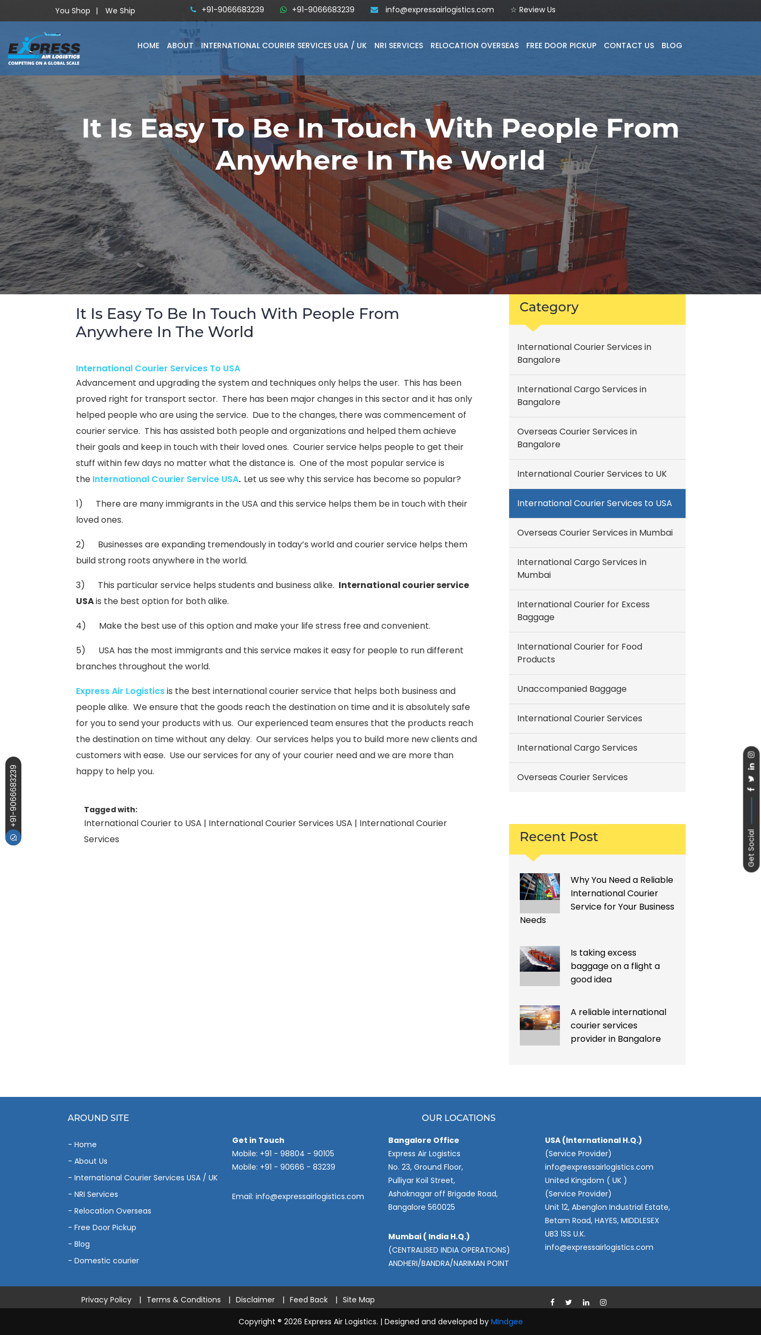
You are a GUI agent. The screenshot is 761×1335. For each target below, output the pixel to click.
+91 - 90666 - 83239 (297, 1167)
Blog (672, 45)
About (180, 45)
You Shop (72, 10)
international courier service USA (166, 479)
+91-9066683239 (13, 805)
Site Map (359, 1299)
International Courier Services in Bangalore (584, 353)
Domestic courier (106, 1260)
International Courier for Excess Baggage (583, 610)
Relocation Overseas (475, 45)
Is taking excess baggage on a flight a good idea (615, 966)
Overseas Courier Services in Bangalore (577, 438)
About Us (90, 1161)
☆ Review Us (533, 9)
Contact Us (629, 45)
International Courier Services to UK (592, 474)
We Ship (120, 10)
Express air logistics (120, 691)
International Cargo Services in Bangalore (582, 395)
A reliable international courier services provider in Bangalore (618, 1025)
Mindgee (507, 1321)
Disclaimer (255, 1299)
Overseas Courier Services (572, 777)
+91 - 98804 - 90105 (297, 1153)
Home (148, 45)
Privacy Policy (106, 1299)
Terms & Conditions (184, 1299)
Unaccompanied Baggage (572, 689)
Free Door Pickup (561, 45)
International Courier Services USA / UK (146, 1177)
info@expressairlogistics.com (432, 9)
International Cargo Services (577, 748)
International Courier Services (579, 718)
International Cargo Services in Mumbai (582, 568)
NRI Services (398, 45)
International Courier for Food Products (579, 653)
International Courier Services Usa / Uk (284, 45)
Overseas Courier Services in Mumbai (595, 533)
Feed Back (309, 1299)
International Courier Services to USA (158, 368)
